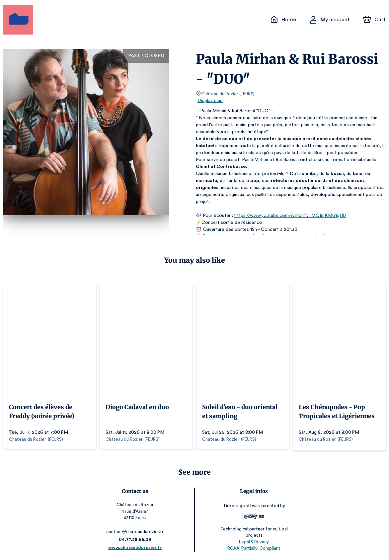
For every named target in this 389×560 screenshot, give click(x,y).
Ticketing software (242, 504)
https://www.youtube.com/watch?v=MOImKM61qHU (286, 215)
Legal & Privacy (253, 540)
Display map (210, 100)
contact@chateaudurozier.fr (136, 529)
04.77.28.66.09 (136, 537)
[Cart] (375, 19)
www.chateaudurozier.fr (136, 545)
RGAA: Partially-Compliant (252, 546)
